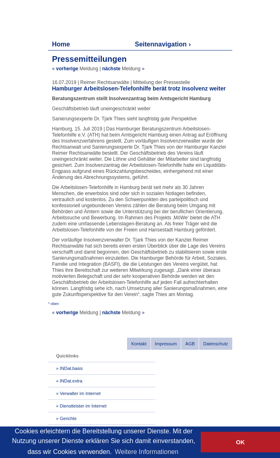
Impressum (166, 343)
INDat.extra (71, 380)
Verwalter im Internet (80, 393)
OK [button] (240, 442)
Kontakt (138, 343)
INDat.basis (71, 368)
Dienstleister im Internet (83, 405)
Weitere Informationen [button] (146, 451)
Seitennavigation (161, 44)
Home (61, 44)
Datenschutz (215, 343)
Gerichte (68, 418)
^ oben (53, 304)
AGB (190, 343)
